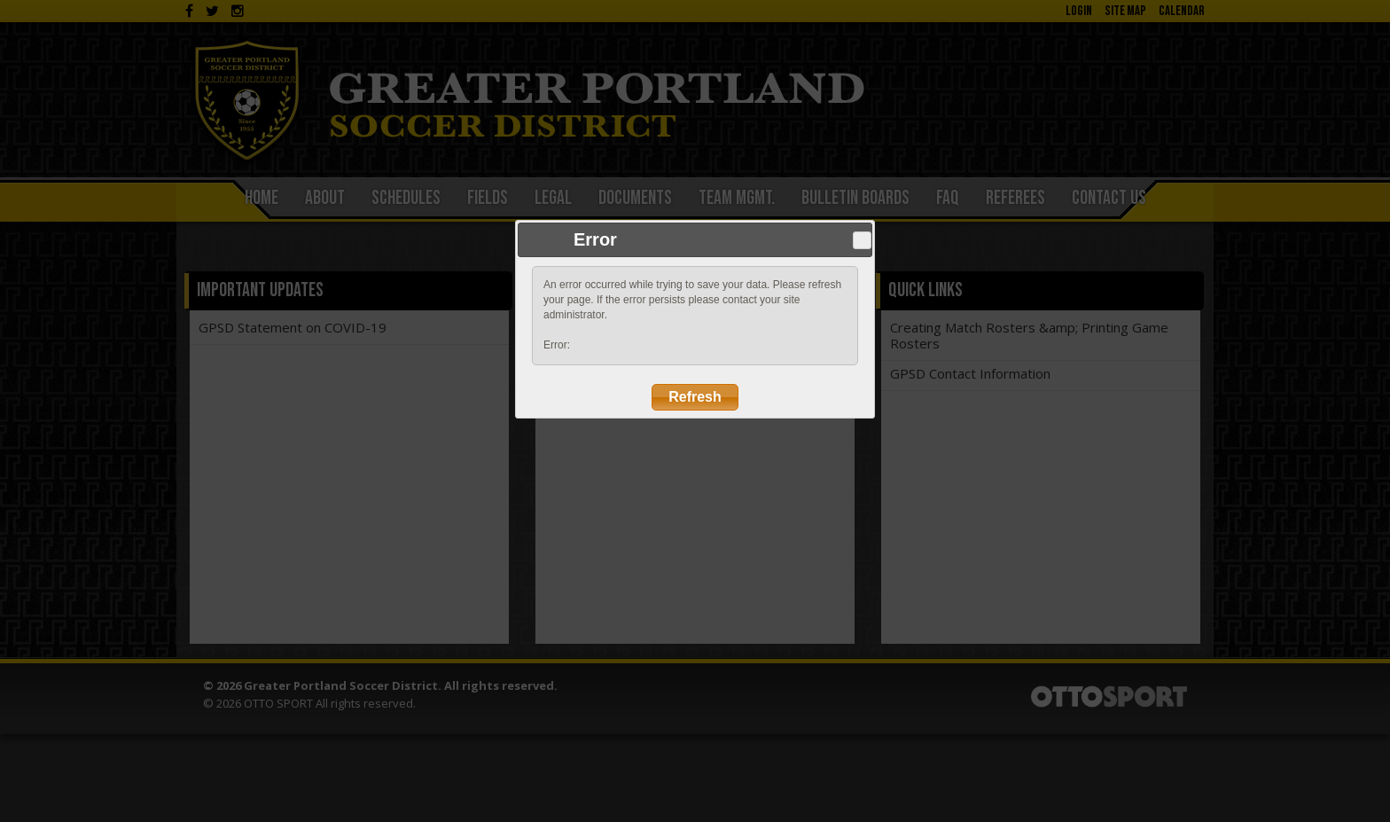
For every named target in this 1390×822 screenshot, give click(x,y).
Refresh (695, 396)
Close (862, 240)
